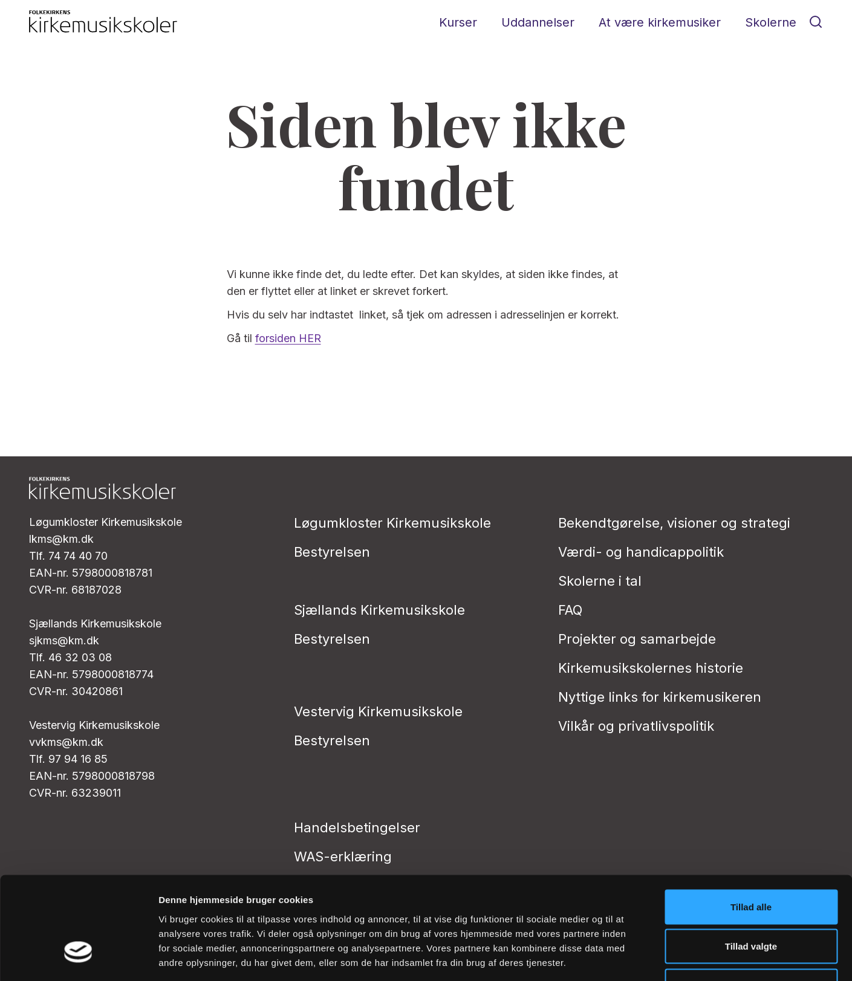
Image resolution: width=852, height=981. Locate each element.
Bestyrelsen (332, 552)
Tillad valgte (751, 862)
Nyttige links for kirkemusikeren (659, 697)
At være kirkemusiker (660, 22)
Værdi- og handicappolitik (641, 552)
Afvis (751, 901)
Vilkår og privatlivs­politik (636, 726)
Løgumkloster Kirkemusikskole (392, 523)
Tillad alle (751, 822)
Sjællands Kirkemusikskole (379, 610)
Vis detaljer (628, 957)
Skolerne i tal (600, 581)
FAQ (570, 610)
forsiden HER (288, 338)
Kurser (458, 22)
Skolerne (770, 22)
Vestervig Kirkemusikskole (378, 711)
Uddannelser (537, 22)
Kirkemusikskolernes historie (650, 668)
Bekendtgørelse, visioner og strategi (674, 523)
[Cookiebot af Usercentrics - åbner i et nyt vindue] (78, 957)
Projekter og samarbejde (637, 639)
